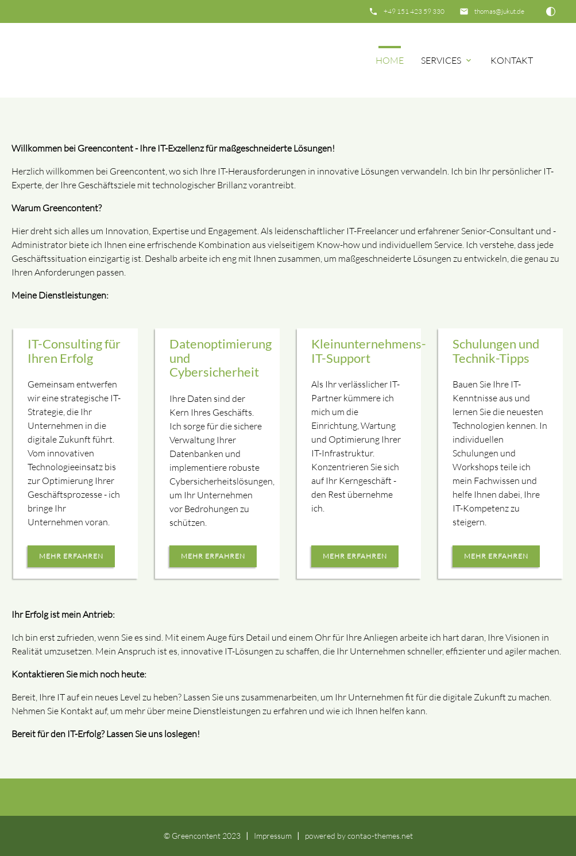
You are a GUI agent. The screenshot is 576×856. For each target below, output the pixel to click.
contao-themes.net (380, 835)
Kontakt (511, 60)
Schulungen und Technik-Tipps (496, 351)
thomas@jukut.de (499, 11)
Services (447, 60)
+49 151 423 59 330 (414, 11)
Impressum (273, 835)
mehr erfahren (71, 556)
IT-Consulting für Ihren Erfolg (74, 351)
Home (390, 60)
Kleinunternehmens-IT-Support (368, 351)
